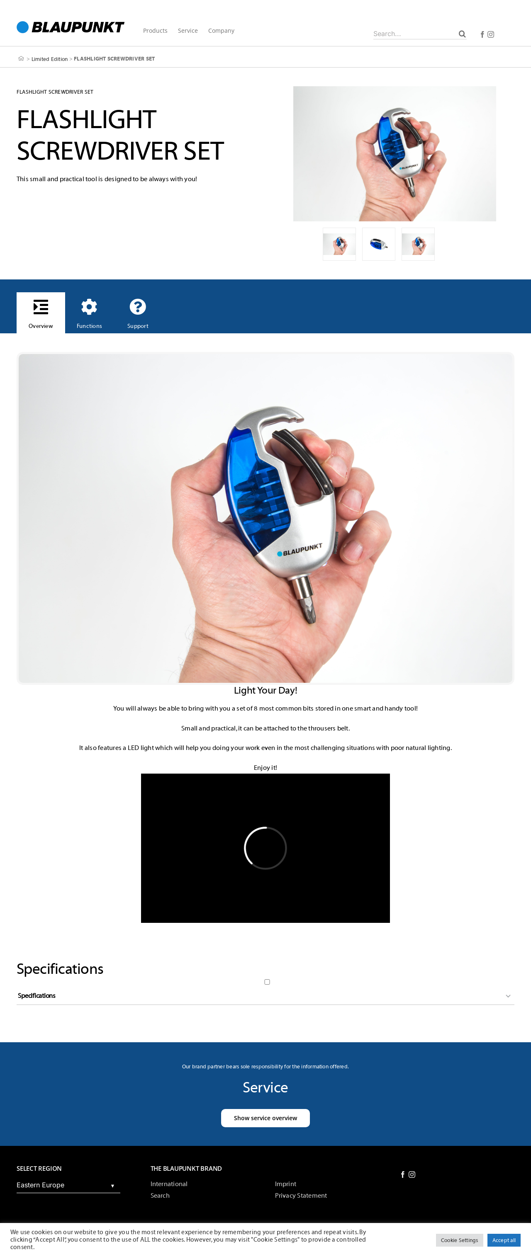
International (169, 1184)
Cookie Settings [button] (459, 1240)
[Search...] (420, 33)
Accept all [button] (504, 1240)
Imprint (286, 1184)
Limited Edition (50, 59)
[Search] (462, 33)
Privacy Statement (301, 1195)
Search (160, 1195)
